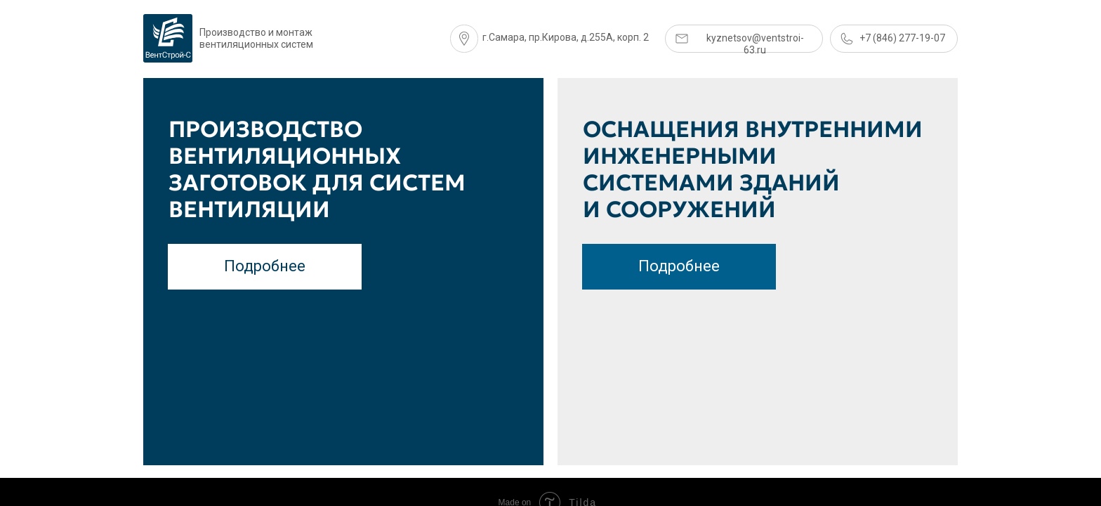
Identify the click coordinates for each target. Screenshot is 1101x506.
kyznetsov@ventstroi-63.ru (755, 44)
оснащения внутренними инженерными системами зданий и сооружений (753, 169)
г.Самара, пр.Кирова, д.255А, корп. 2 (565, 37)
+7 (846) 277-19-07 (902, 38)
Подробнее (679, 266)
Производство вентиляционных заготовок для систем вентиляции (317, 169)
